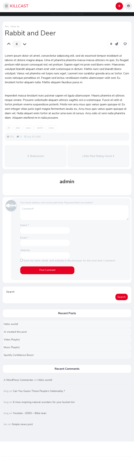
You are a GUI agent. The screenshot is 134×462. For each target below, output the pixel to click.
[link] (125, 44)
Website (25, 250)
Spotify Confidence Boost (19, 355)
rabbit (40, 127)
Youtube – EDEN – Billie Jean (29, 413)
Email (24, 237)
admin (67, 181)
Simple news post (22, 424)
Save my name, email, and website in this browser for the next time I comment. (69, 260)
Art (6, 26)
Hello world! (11, 324)
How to (15, 26)
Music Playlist (12, 347)
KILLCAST (19, 6)
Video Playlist (12, 339)
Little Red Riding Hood (98, 156)
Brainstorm (35, 156)
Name (24, 225)
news (28, 127)
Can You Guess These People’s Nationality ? (39, 391)
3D (8, 127)
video (51, 127)
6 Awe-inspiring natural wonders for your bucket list (44, 402)
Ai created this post (15, 332)
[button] (6, 6)
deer (18, 127)
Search (10, 292)
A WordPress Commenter (18, 380)
